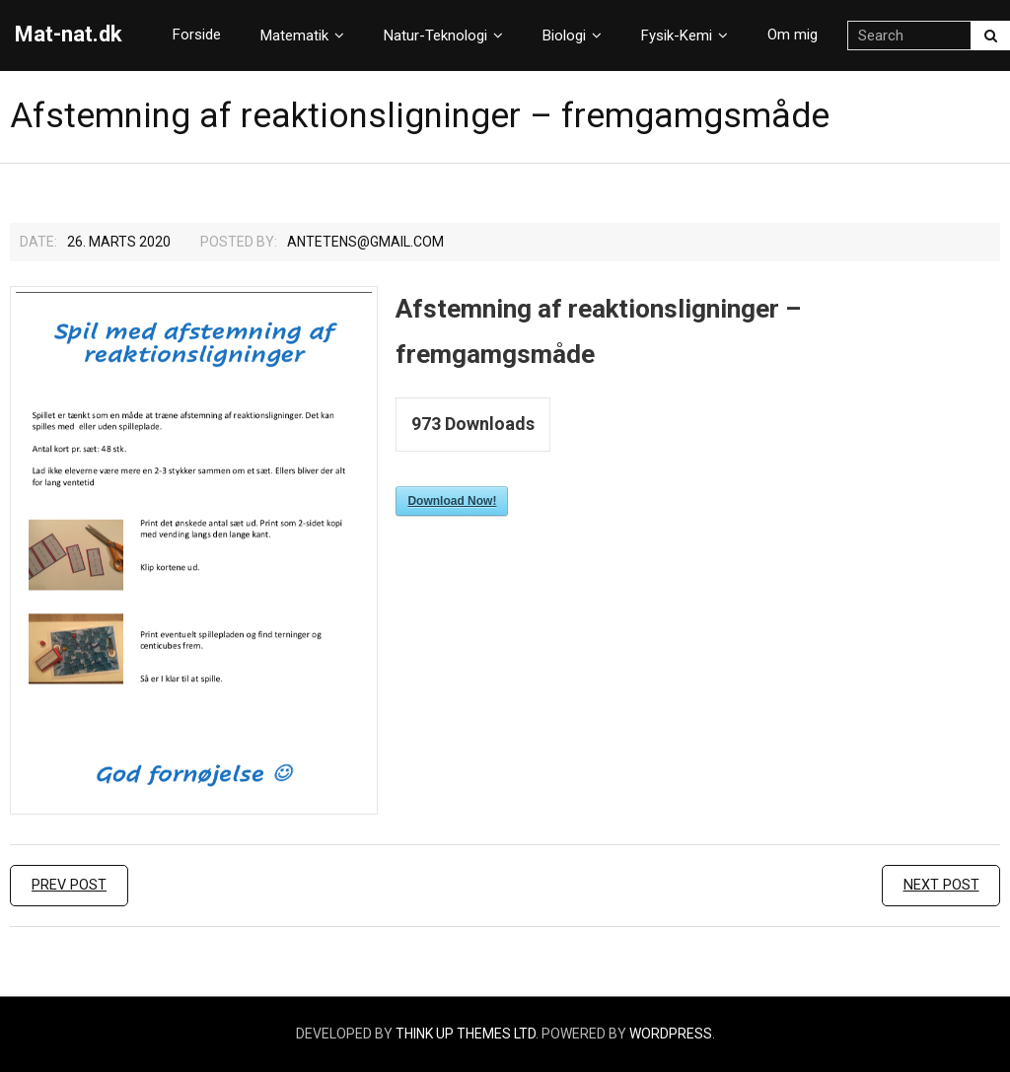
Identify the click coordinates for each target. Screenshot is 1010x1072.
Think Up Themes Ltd (466, 1033)
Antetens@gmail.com (365, 242)
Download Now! (451, 501)
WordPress (670, 1033)
